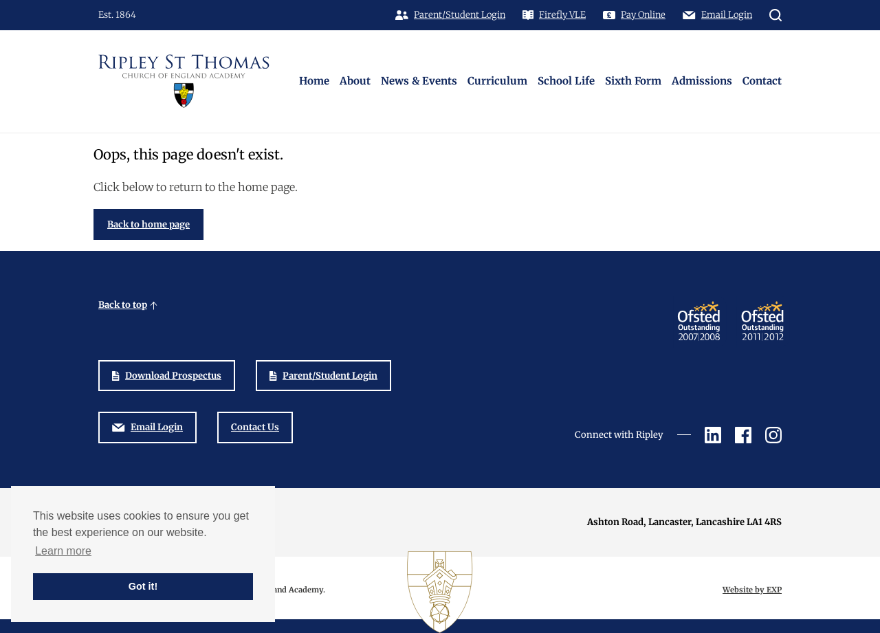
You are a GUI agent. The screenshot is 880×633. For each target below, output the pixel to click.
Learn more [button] (63, 551)
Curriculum (497, 80)
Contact (762, 80)
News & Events (419, 80)
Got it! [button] (143, 586)
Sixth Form (633, 80)
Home (314, 80)
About (355, 80)
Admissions (702, 80)
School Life (566, 80)
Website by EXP (752, 590)
